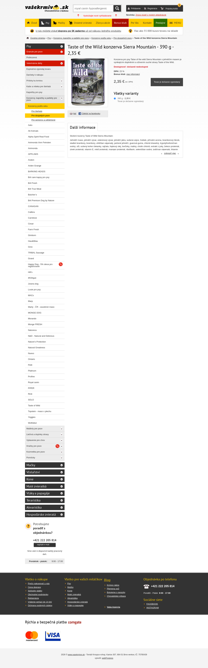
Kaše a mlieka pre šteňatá (38, 86)
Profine (31, 376)
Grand (31, 258)
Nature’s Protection (37, 342)
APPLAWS (33, 154)
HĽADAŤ (117, 8)
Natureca (32, 330)
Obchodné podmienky (38, 594)
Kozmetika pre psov (35, 452)
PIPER (31, 388)
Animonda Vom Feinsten (39, 142)
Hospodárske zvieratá (41, 514)
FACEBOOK (152, 604)
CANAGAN (33, 206)
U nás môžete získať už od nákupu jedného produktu (78, 30)
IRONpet (32, 278)
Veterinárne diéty (34, 63)
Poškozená (31, 57)
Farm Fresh (33, 229)
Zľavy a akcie (103, 22)
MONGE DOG (34, 313)
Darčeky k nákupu (34, 75)
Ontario (31, 359)
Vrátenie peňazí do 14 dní (40, 602)
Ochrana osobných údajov (40, 605)
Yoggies (32, 417)
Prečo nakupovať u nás (39, 583)
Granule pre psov (34, 51)
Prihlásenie (136, 8)
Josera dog (33, 284)
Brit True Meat (34, 189)
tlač (74, 113)
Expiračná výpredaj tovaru (38, 69)
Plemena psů (113, 588)
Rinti (30, 394)
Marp (30, 301)
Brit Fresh (32, 183)
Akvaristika (34, 507)
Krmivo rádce (113, 585)
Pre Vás (135, 22)
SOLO (31, 400)
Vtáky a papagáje (38, 493)
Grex (30, 247)
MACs (31, 295)
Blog (107, 580)
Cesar (31, 223)
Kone (29, 479)
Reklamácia (33, 598)
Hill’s (30, 272)
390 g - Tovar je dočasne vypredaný (130, 99)
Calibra (31, 212)
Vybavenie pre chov (35, 440)
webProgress (107, 658)
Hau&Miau (33, 241)
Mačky (61, 22)
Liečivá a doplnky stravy (37, 434)
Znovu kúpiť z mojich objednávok (151, 15)
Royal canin (33, 382)
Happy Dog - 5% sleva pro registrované (40, 265)
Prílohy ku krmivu (34, 80)
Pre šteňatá (36, 111)
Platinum (32, 371)
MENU (177, 22)
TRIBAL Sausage (36, 252)
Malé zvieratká (36, 486)
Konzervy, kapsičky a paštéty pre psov (71, 38)
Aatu (30, 125)
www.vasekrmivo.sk (76, 655)
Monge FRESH (35, 324)
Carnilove (32, 218)
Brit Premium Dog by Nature (41, 200)
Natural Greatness (36, 347)
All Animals (33, 131)
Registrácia (152, 8)
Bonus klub (120, 22)
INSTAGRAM (152, 607)
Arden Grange (34, 165)
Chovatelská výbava (116, 596)
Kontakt (147, 22)
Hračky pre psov (34, 446)
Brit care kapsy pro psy (38, 177)
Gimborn (32, 235)
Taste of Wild (34, 405)
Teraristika (33, 500)
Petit (30, 365)
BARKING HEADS (36, 171)
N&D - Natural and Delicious (41, 336)
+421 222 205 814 (44, 540)
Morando (32, 318)
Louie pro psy (34, 289)
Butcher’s (32, 194)
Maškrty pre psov (34, 428)
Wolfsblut (32, 423)
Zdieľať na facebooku (91, 113)
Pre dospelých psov (122, 38)
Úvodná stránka (37, 38)
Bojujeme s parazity (116, 592)
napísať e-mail (43, 544)
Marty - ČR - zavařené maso (41, 307)
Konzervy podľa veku (101, 38)
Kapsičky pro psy (34, 92)
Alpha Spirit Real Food (38, 136)
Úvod (33, 22)
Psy (47, 22)
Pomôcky (30, 457)
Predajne (160, 22)
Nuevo (31, 353)
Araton (31, 160)
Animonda (33, 148)
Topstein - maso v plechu (39, 411)
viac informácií (133, 74)
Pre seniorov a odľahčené (43, 120)
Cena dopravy (34, 587)
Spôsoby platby (35, 591)
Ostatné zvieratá (82, 22)
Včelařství (33, 472)
